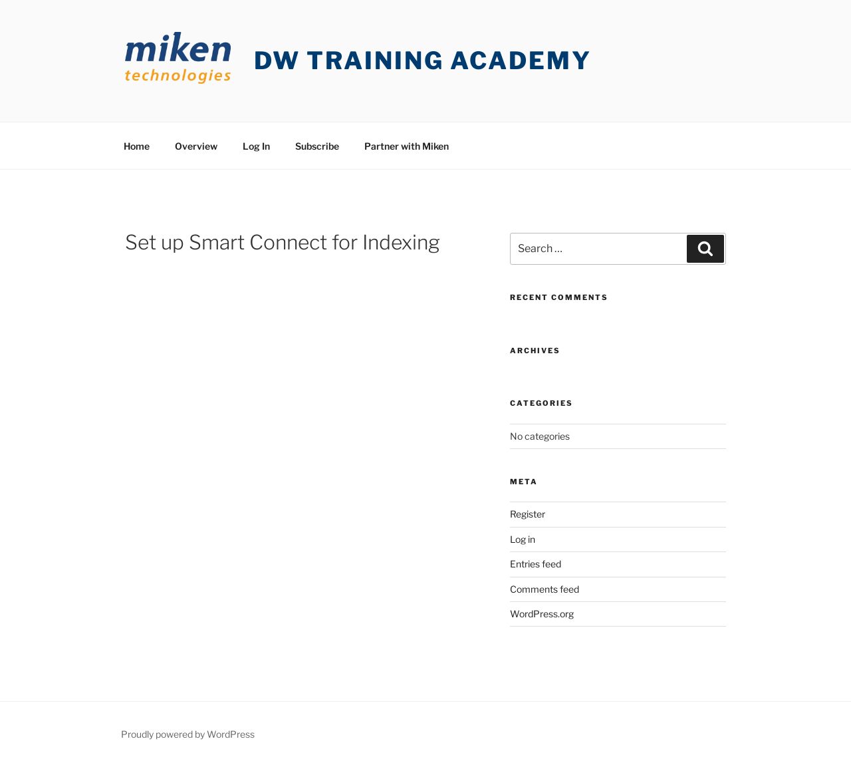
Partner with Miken (406, 146)
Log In (256, 146)
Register (527, 514)
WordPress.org (542, 613)
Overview (196, 146)
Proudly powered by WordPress (188, 734)
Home (137, 146)
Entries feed (535, 563)
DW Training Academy (423, 60)
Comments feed (544, 589)
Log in (522, 539)
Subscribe (317, 146)
